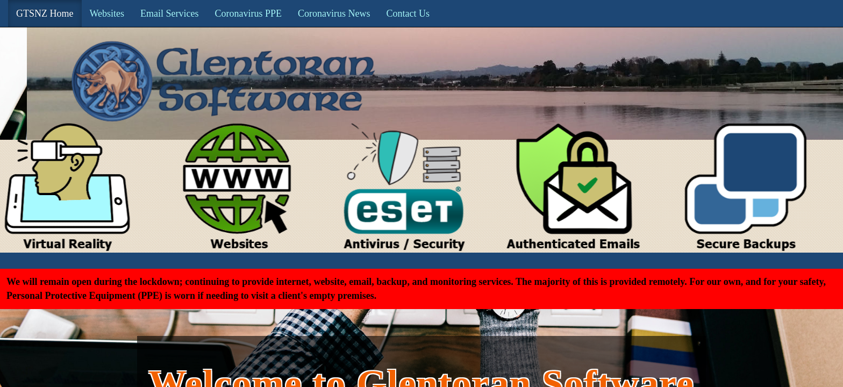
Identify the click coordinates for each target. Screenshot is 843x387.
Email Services (169, 13)
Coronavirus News (334, 13)
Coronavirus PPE (248, 13)
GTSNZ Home (45, 13)
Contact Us (408, 13)
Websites (107, 13)
